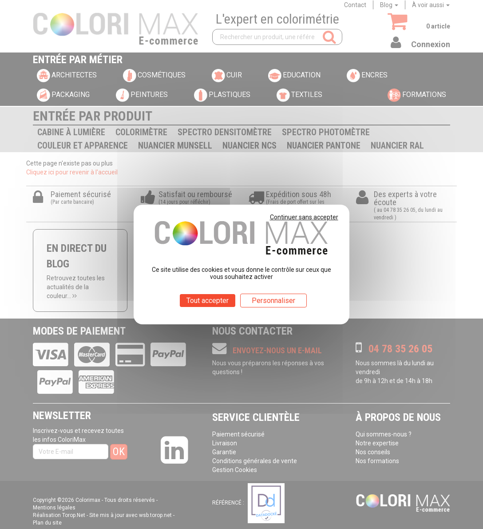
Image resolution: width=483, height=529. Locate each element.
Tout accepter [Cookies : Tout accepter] (207, 300)
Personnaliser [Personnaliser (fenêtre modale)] (273, 300)
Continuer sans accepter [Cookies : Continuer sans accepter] (304, 217)
